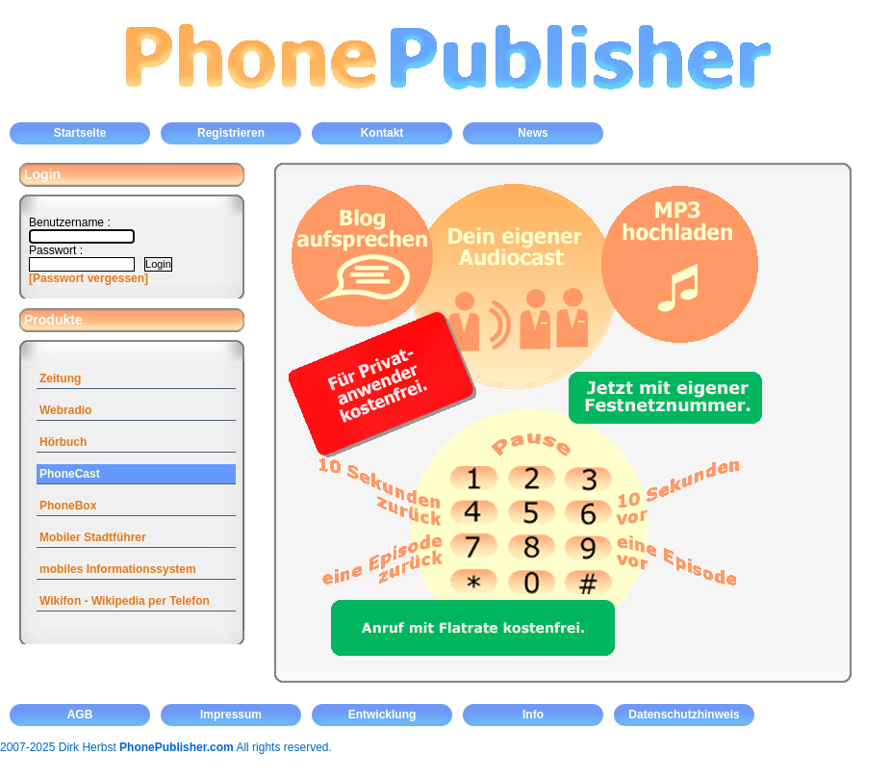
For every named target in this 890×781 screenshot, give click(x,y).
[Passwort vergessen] (88, 278)
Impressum (231, 714)
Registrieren (231, 133)
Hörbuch (63, 442)
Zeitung (60, 378)
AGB (80, 714)
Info (533, 714)
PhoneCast (69, 474)
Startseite (80, 133)
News (532, 133)
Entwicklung (382, 714)
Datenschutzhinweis (683, 714)
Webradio (65, 410)
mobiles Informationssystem (117, 569)
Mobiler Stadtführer (92, 537)
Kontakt (382, 133)
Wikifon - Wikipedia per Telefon (124, 601)
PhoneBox (67, 505)
